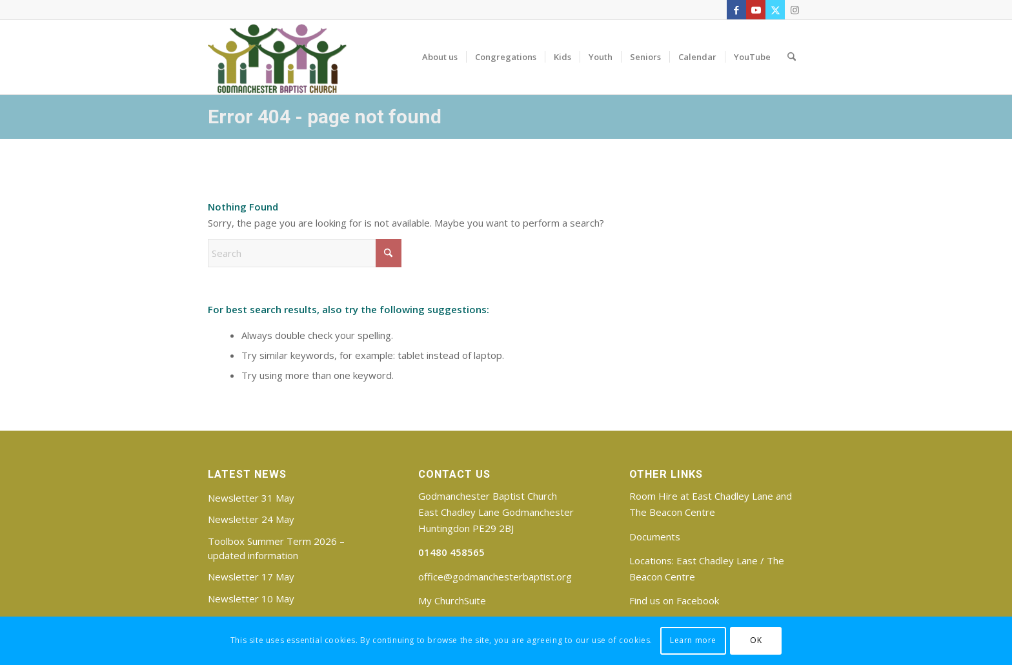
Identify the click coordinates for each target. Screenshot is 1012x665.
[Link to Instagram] (794, 9)
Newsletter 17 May (251, 576)
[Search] (791, 56)
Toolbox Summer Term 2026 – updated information (276, 548)
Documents (654, 536)
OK (756, 640)
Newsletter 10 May (251, 598)
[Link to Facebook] (736, 9)
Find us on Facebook (674, 600)
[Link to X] (775, 9)
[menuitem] (440, 56)
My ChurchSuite (452, 600)
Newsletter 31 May (251, 497)
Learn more (693, 640)
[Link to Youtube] (755, 9)
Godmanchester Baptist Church (487, 495)
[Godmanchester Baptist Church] (277, 56)
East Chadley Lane (717, 560)
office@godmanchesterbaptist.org (495, 576)
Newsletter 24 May (251, 519)
